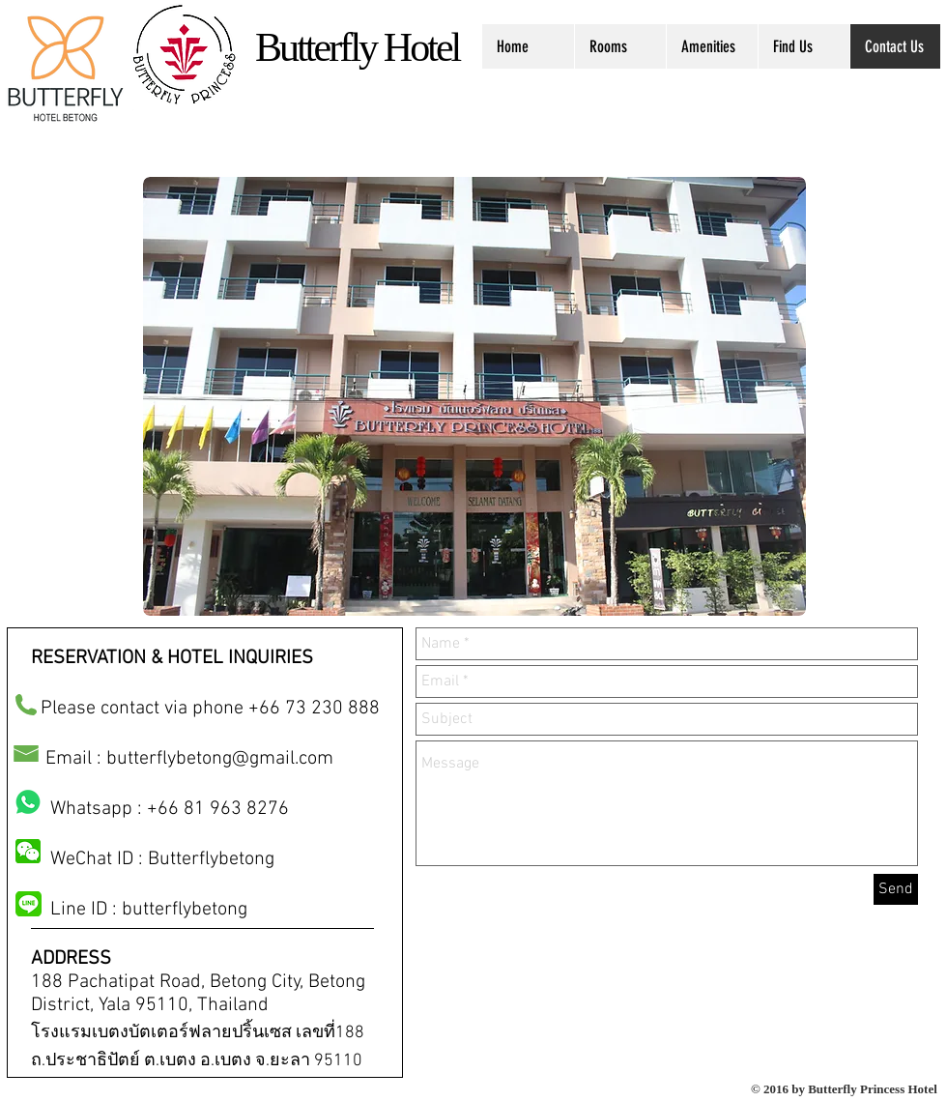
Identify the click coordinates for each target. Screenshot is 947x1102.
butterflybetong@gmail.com (219, 758)
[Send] (896, 889)
